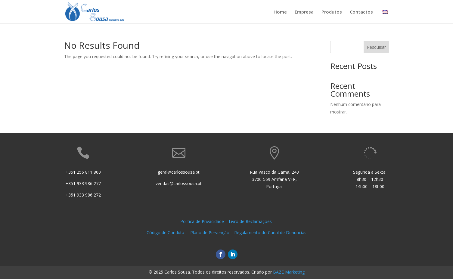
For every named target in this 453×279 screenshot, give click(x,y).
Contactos (361, 12)
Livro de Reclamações (251, 221)
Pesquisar (376, 47)
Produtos (331, 12)
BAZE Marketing (289, 272)
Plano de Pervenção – (212, 232)
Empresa (304, 12)
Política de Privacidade (202, 221)
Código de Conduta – (168, 232)
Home (280, 12)
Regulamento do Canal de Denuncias (270, 232)
